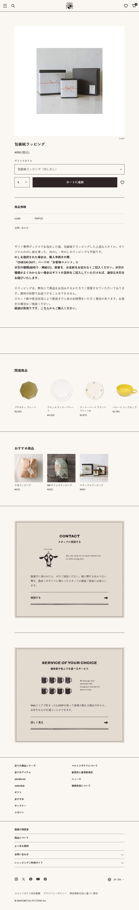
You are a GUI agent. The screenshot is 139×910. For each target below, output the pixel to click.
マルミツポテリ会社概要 (27, 893)
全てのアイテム (22, 772)
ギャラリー (20, 806)
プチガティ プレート (25, 407)
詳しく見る (37, 722)
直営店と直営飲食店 (82, 772)
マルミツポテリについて (85, 766)
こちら (45, 308)
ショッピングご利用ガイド (28, 863)
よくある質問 (21, 846)
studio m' (20, 779)
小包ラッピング (22, 485)
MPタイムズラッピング (59, 485)
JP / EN (114, 879)
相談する (36, 597)
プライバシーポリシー (55, 893)
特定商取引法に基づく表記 (84, 893)
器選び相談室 (21, 830)
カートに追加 (75, 182)
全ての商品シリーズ (25, 766)
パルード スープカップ (125, 407)
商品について (21, 838)
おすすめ (19, 799)
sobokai (19, 786)
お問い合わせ (21, 228)
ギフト (18, 792)
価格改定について (81, 786)
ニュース (76, 779)
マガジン (19, 812)
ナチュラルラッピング (91, 485)
